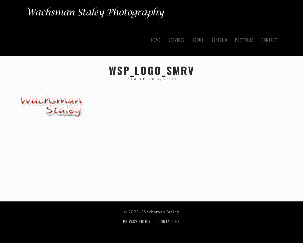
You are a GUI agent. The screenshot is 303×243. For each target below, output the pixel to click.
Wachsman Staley (95, 15)
